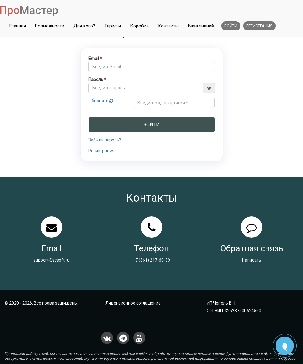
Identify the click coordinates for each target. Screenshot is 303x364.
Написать (251, 260)
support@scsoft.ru (52, 260)
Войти (230, 25)
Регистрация (259, 25)
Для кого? (84, 26)
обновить (101, 100)
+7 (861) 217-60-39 (151, 260)
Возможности (49, 26)
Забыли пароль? (104, 139)
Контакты (168, 26)
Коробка (139, 26)
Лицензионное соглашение (133, 303)
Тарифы (113, 26)
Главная (17, 26)
